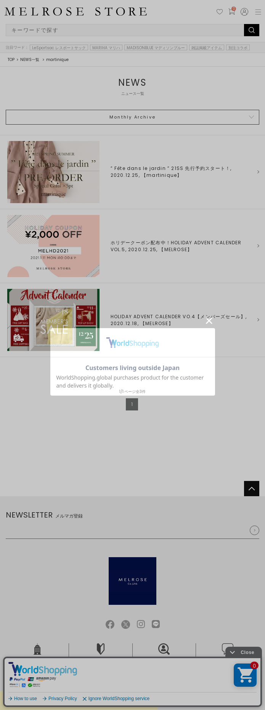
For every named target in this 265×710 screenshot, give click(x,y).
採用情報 (164, 655)
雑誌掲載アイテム (206, 47)
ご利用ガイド (100, 655)
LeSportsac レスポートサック (59, 47)
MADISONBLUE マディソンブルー (156, 47)
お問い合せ (227, 655)
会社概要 (37, 655)
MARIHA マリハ (106, 47)
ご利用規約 (84, 686)
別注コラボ (237, 47)
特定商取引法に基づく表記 (165, 686)
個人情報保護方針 (118, 686)
